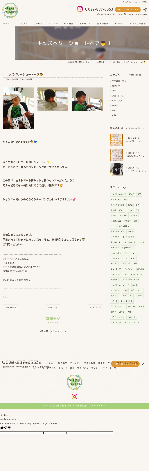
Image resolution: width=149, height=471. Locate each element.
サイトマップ (109, 368)
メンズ (141, 242)
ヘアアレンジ (116, 322)
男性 (114, 111)
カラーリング (127, 296)
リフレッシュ (116, 290)
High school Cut (128, 248)
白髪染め (139, 296)
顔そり (121, 210)
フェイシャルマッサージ (120, 285)
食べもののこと (130, 242)
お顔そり (127, 221)
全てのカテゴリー (120, 81)
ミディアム (115, 258)
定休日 (131, 194)
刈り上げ (114, 264)
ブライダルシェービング (130, 280)
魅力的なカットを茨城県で (16, 280)
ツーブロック (126, 264)
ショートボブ (116, 269)
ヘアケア (114, 301)
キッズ (133, 258)
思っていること (128, 237)
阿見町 (126, 199)
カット (5, 298)
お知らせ (131, 232)
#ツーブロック (58, 332)
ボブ (137, 205)
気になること (116, 242)
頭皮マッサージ (136, 290)
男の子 (121, 312)
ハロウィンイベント (131, 322)
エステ (134, 285)
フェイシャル (118, 96)
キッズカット (129, 269)
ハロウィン (132, 317)
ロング (124, 258)
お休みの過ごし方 (117, 205)
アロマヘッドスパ (117, 306)
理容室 (130, 205)
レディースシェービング (133, 274)
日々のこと (117, 106)
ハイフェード (116, 199)
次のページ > (95, 308)
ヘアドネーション (117, 317)
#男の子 (44, 332)
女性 (114, 115)
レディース (115, 248)
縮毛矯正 (140, 269)
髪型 (139, 194)
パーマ (141, 306)
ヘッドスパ (117, 101)
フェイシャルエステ (118, 194)
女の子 (113, 312)
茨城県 (113, 210)
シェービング (116, 274)
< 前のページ (10, 308)
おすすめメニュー (117, 232)
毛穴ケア (134, 215)
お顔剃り (116, 86)
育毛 (126, 290)
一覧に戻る (53, 308)
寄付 (129, 312)
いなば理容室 (116, 221)
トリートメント (126, 301)
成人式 (113, 215)
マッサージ (123, 215)
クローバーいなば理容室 (120, 226)
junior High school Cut (119, 253)
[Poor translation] (7, 428)
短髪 (135, 264)
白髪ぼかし (132, 306)
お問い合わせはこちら (128, 9)
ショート (134, 253)
